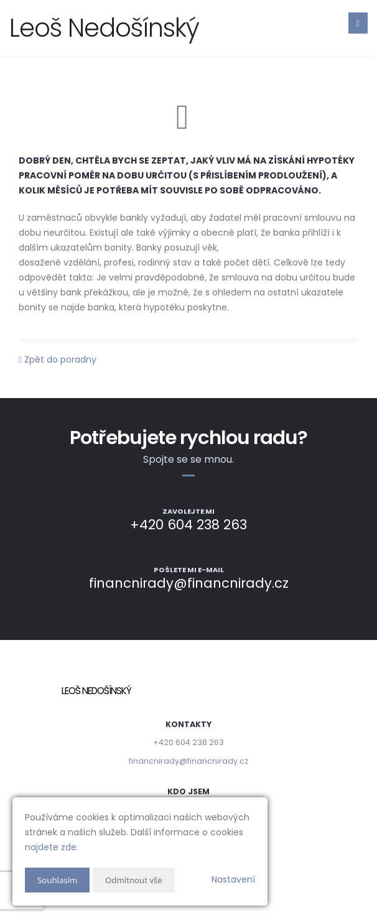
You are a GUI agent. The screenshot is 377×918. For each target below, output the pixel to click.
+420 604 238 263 (188, 742)
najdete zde (51, 847)
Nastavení (233, 879)
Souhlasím (58, 880)
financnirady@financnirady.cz (188, 761)
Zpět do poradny (57, 359)
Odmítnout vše (137, 880)
